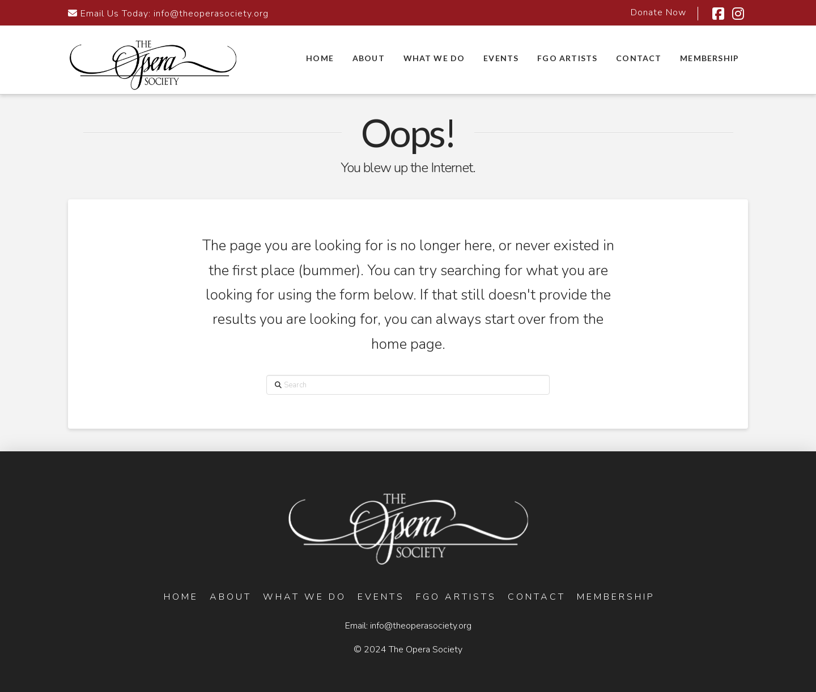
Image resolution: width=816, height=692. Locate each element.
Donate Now (658, 12)
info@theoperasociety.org (211, 13)
